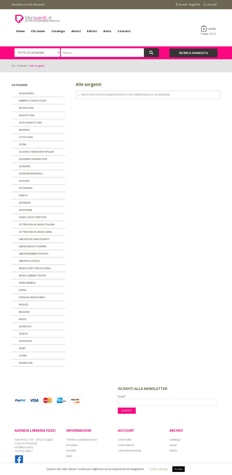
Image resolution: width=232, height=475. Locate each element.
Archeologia (26, 107)
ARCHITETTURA (26, 115)
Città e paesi (26, 137)
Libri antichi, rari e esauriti (34, 239)
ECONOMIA (24, 166)
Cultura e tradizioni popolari (36, 151)
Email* (168, 400)
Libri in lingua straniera (33, 246)
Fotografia (25, 188)
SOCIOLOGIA (25, 341)
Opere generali (27, 282)
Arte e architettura (30, 122)
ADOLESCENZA (26, 93)
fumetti (23, 195)
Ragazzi (23, 304)
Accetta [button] (179, 469)
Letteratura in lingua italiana (37, 224)
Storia (23, 355)
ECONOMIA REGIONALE (30, 173)
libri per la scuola (29, 260)
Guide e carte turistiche (32, 217)
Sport (22, 348)
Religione (24, 312)
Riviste (22, 319)
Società (23, 333)
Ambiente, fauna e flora (32, 100)
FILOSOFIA (24, 180)
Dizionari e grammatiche (33, 159)
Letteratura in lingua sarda (35, 231)
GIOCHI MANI (25, 209)
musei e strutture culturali (35, 268)
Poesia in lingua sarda (32, 297)
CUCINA (22, 144)
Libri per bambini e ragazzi (33, 253)
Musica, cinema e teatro (32, 275)
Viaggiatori (25, 362)
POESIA (22, 290)
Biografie (24, 129)
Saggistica (25, 326)
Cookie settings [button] (158, 469)
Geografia (25, 202)
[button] (193, 53)
